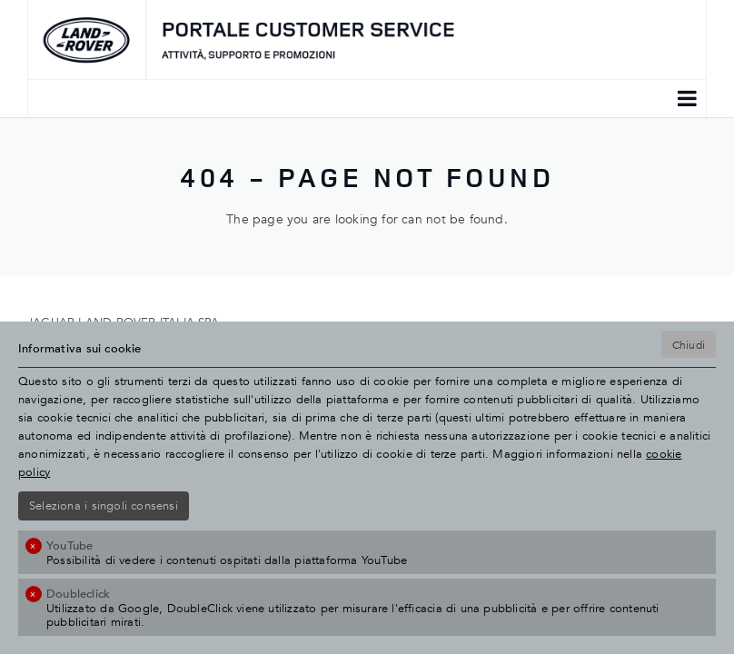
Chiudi (688, 344)
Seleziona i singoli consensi (103, 505)
